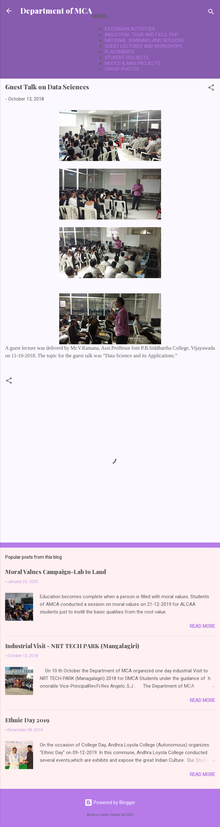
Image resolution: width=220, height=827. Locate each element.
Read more (202, 626)
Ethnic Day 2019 (27, 720)
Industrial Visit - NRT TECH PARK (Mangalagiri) (72, 646)
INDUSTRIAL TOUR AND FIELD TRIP (141, 35)
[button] (211, 89)
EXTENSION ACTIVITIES (130, 29)
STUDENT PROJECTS (127, 57)
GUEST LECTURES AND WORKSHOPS (143, 46)
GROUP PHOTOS (122, 69)
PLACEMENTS (119, 52)
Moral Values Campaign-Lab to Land (55, 572)
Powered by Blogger (110, 802)
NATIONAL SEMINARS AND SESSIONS (144, 40)
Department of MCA (56, 11)
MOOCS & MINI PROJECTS (132, 63)
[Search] (211, 13)
